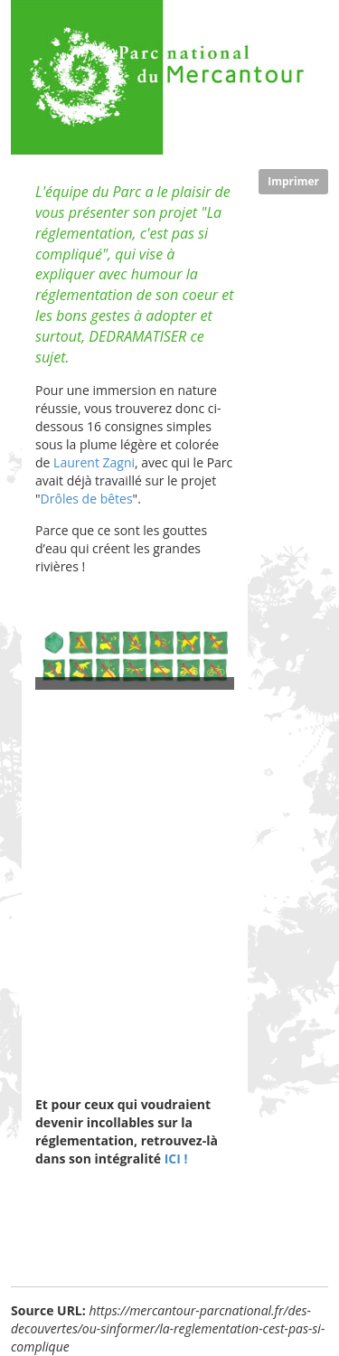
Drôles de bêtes (87, 498)
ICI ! (174, 1158)
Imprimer (293, 181)
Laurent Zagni (94, 462)
